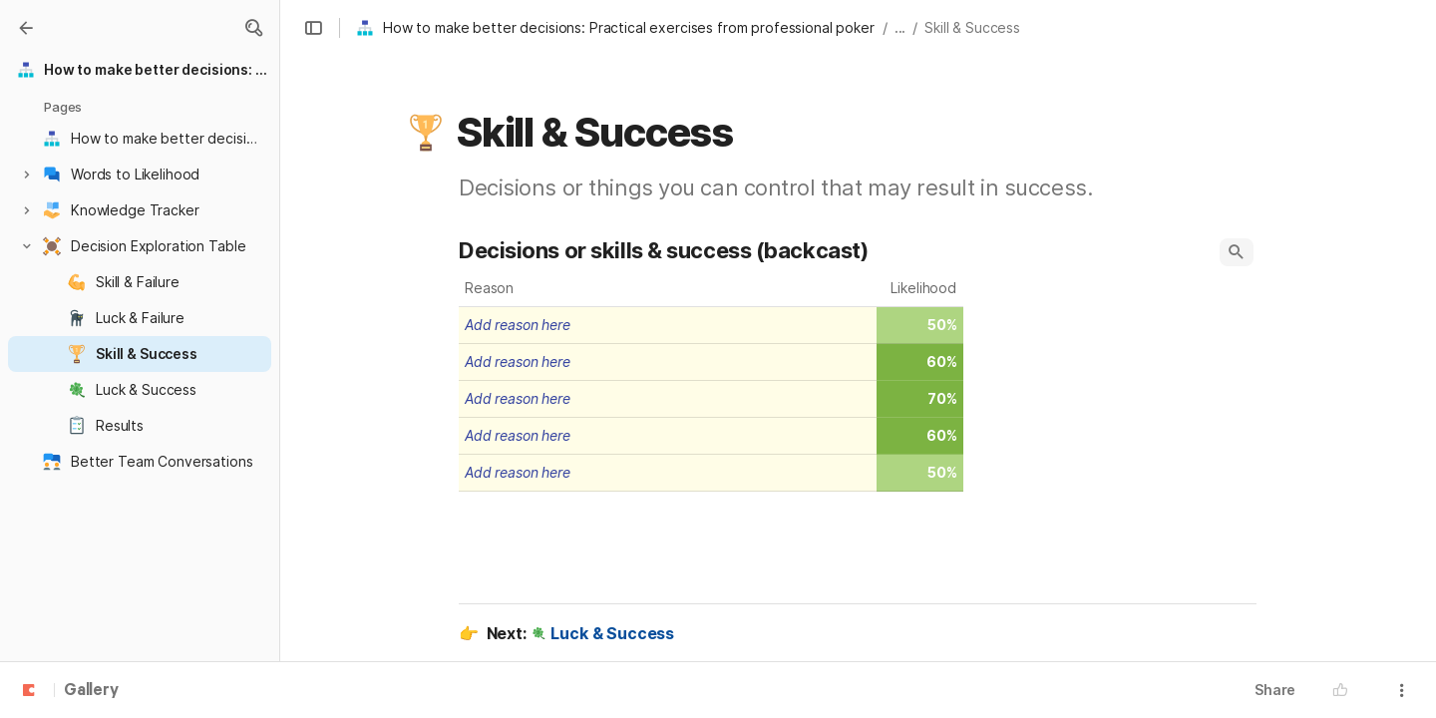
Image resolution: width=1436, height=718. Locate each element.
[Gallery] (26, 28)
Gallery (91, 691)
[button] (253, 28)
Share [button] (1275, 689)
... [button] (900, 27)
